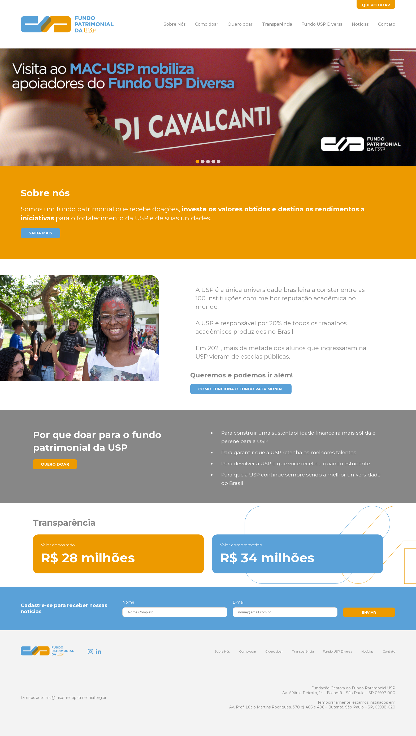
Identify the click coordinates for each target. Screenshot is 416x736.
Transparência (277, 24)
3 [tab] (208, 163)
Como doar (206, 24)
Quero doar (240, 24)
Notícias (360, 24)
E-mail (238, 602)
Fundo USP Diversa (322, 24)
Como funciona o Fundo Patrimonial (241, 389)
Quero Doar (376, 5)
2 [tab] (202, 163)
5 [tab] (218, 163)
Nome (128, 602)
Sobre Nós (174, 24)
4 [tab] (213, 163)
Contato (386, 24)
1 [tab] (197, 163)
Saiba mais (40, 233)
